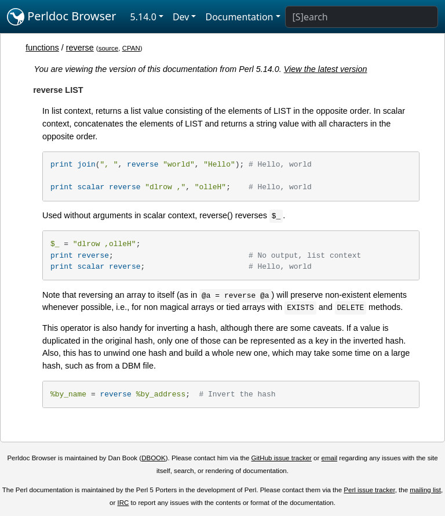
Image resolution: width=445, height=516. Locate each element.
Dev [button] (181, 16)
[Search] (361, 17)
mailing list (425, 489)
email (330, 457)
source (109, 48)
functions (42, 47)
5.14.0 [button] (143, 16)
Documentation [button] (239, 16)
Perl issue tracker (369, 489)
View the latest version (325, 69)
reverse (80, 47)
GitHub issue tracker (281, 457)
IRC (123, 502)
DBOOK (153, 457)
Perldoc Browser (61, 17)
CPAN (131, 48)
